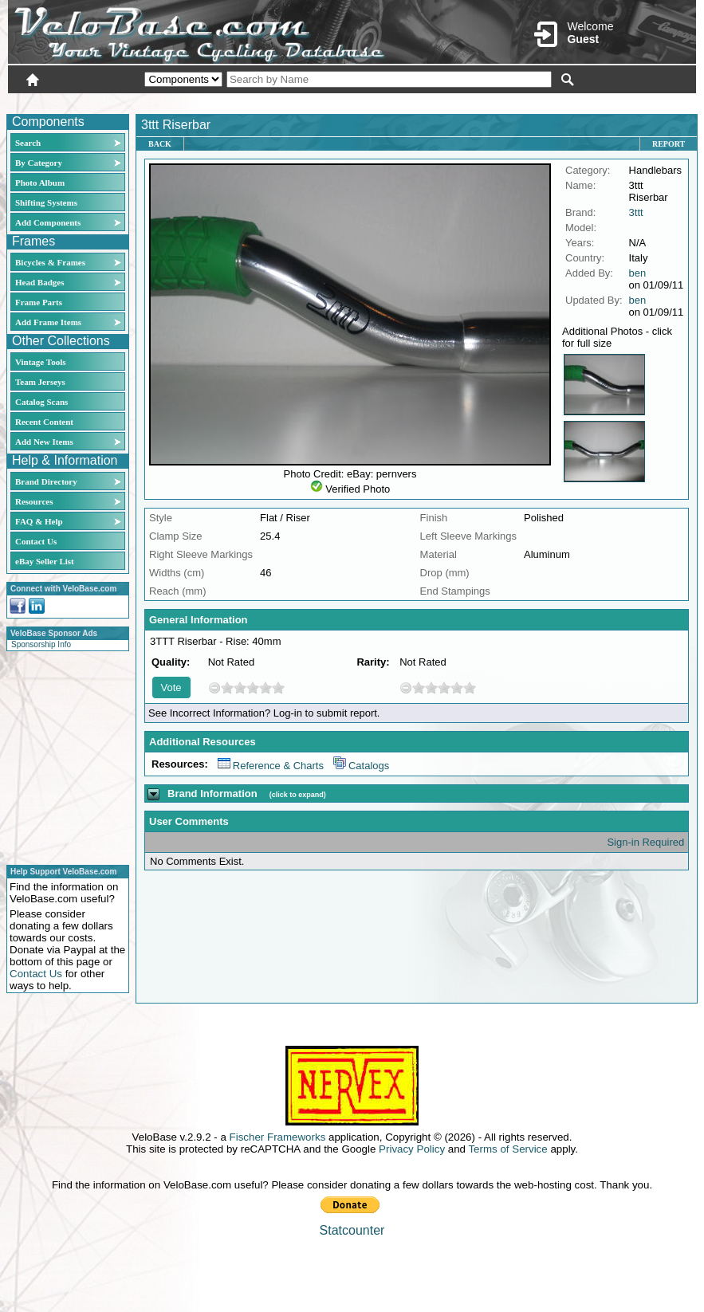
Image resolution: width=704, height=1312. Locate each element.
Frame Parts (38, 302)
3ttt (636, 212)
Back (159, 143)
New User (606, 101)
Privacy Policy (412, 1149)
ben (638, 273)
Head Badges (39, 282)
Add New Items (44, 441)
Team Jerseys (40, 382)
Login (554, 101)
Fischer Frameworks (278, 1137)
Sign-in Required (645, 842)
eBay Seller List (44, 561)
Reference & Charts (271, 766)
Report (668, 143)
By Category (38, 162)
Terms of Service (507, 1149)
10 (278, 687)
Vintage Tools (40, 362)
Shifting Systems (46, 202)
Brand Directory (46, 481)
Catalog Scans (41, 402)
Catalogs (361, 766)
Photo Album (40, 182)
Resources (34, 501)
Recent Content (44, 421)
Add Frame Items (48, 322)
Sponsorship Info (41, 644)
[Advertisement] (63, 755)
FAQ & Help (39, 521)
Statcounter (352, 1230)
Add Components (48, 222)
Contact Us (36, 541)
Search (28, 142)
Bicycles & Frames (51, 262)
